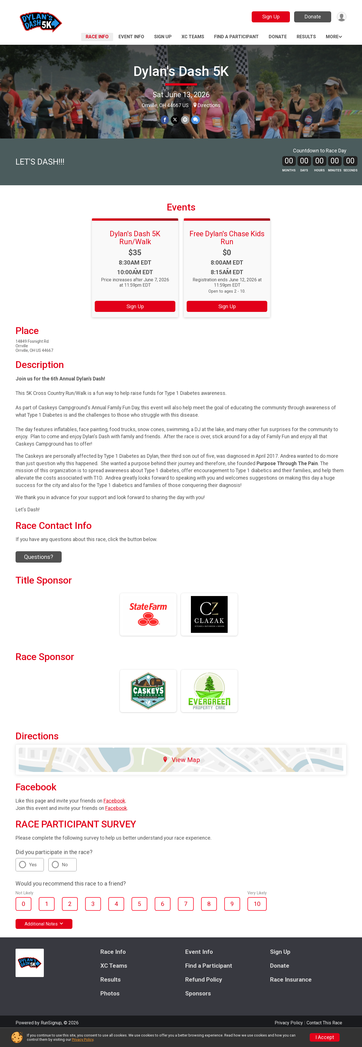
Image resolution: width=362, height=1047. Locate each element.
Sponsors (198, 1007)
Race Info (97, 36)
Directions (209, 105)
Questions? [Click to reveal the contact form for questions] (38, 570)
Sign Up (270, 17)
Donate (312, 17)
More (332, 36)
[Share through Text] (195, 120)
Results (306, 36)
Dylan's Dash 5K (181, 71)
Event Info (131, 36)
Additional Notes (44, 937)
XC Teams (193, 36)
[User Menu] (341, 17)
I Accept (324, 1037)
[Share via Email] (185, 120)
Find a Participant (236, 36)
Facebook (114, 815)
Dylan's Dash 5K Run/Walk (135, 251)
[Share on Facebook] (165, 120)
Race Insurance (291, 993)
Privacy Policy (82, 1039)
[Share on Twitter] (175, 120)
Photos (110, 1007)
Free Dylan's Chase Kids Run (226, 251)
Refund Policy (203, 993)
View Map (181, 773)
